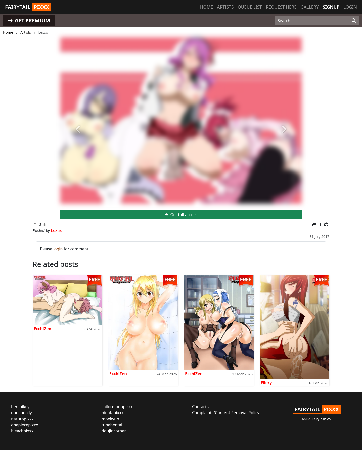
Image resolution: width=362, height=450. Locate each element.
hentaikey (20, 406)
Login (350, 7)
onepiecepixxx (24, 425)
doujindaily (21, 413)
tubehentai (112, 425)
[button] (78, 129)
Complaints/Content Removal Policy (225, 413)
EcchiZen (42, 328)
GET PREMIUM (29, 20)
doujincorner (114, 431)
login (58, 249)
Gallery (310, 7)
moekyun (110, 419)
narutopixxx (22, 419)
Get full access (181, 214)
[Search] (354, 20)
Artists (225, 7)
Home (206, 7)
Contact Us (202, 406)
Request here (281, 7)
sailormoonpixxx (117, 406)
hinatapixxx (112, 413)
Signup (331, 7)
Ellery (266, 382)
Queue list (250, 7)
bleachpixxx (22, 431)
